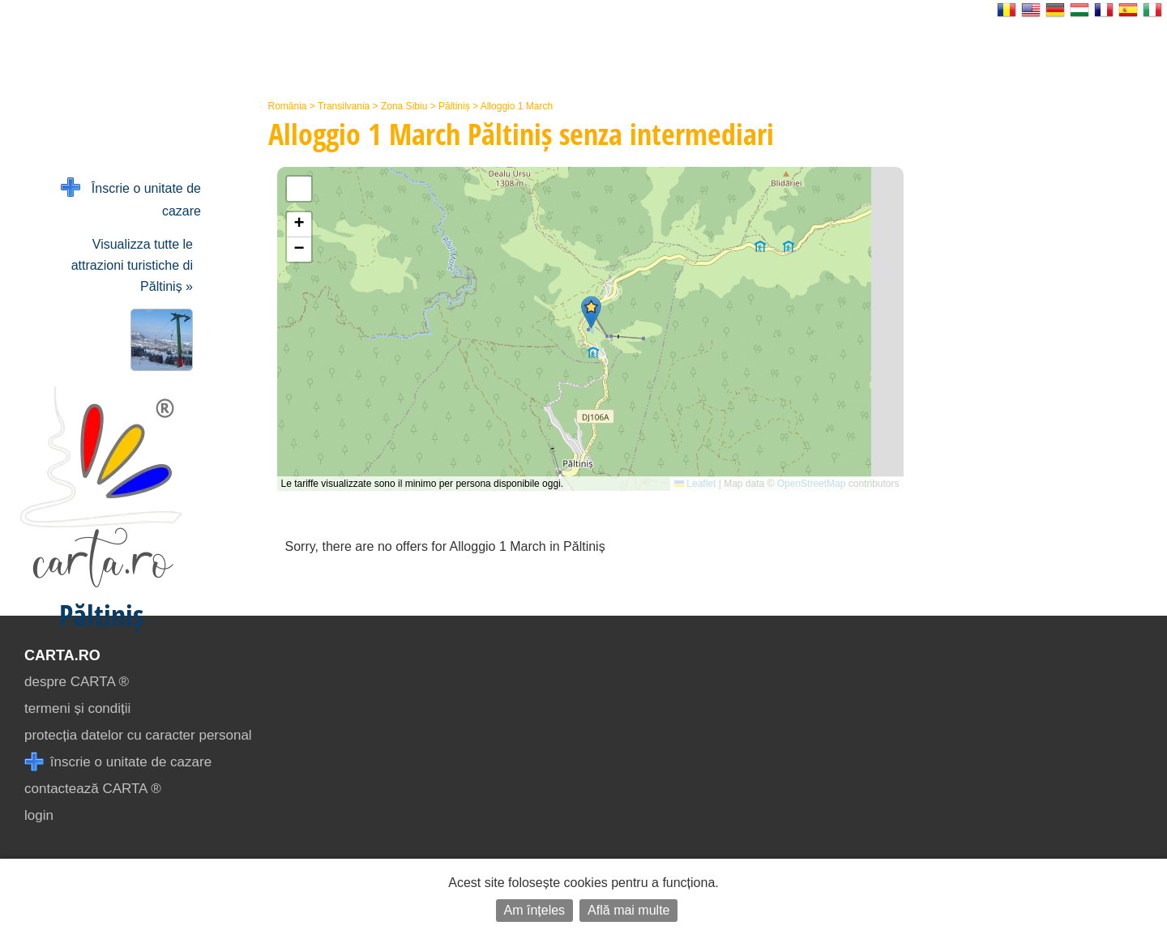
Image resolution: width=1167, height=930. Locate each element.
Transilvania (344, 106)
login (38, 815)
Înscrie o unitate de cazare (131, 198)
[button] (591, 312)
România (287, 106)
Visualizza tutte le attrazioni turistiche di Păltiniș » (132, 265)
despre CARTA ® (76, 681)
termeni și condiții (77, 708)
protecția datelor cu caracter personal (138, 735)
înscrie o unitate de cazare (118, 762)
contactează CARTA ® (92, 788)
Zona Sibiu (404, 106)
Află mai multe (628, 910)
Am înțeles (535, 910)
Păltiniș (454, 106)
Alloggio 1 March (517, 106)
